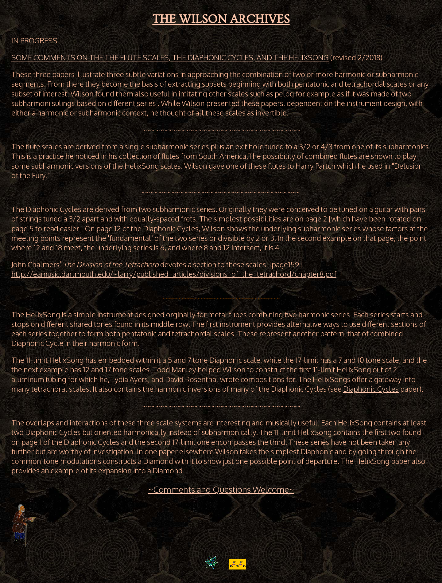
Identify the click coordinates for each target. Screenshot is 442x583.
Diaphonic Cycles (371, 388)
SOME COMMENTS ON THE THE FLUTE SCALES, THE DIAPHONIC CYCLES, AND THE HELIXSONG (170, 57)
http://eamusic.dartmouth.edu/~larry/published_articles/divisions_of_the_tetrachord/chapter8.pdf (173, 274)
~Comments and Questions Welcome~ (221, 489)
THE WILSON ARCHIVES (220, 19)
